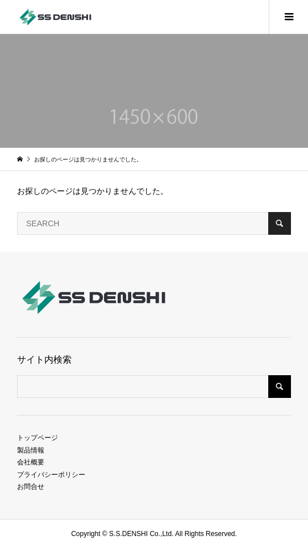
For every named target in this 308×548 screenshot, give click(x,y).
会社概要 (30, 462)
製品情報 (30, 450)
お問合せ (30, 487)
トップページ (37, 438)
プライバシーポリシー (51, 475)
